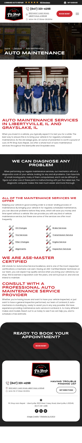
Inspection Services (62, 249)
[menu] (77, 14)
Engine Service (59, 242)
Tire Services (21, 235)
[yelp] (41, 411)
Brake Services (59, 228)
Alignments (20, 249)
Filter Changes (22, 242)
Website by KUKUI (47, 416)
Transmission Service (63, 235)
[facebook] (36, 411)
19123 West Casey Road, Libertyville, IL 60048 (26, 388)
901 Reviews (45, 3)
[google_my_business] (45, 411)
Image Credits (33, 416)
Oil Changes (21, 228)
